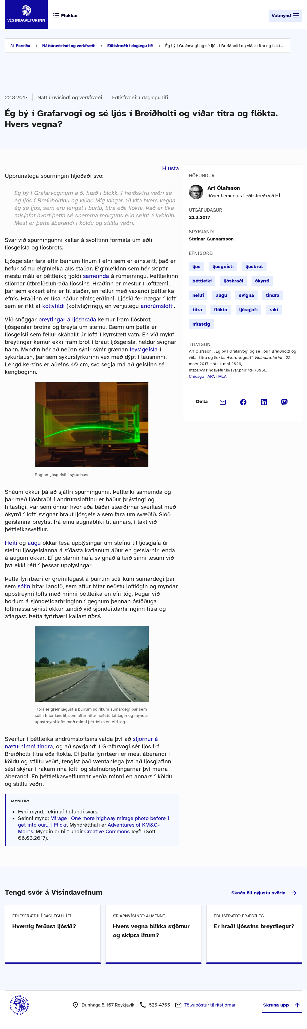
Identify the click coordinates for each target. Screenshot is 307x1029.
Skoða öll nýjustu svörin (264, 892)
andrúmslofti (157, 306)
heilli (198, 295)
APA (211, 376)
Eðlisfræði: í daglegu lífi (130, 45)
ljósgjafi (248, 310)
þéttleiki (202, 281)
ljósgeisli (223, 267)
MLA (222, 376)
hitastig (201, 324)
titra (197, 310)
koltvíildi (53, 306)
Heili (11, 543)
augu (34, 543)
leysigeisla (144, 349)
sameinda (96, 276)
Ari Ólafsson (223, 188)
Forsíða (23, 45)
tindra (272, 295)
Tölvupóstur (209, 1005)
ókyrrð (262, 281)
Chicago (196, 376)
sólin (24, 586)
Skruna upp (282, 1005)
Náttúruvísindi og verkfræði (68, 45)
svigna (246, 295)
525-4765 (159, 1005)
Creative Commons (107, 831)
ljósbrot (254, 267)
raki (274, 310)
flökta (220, 310)
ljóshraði (233, 281)
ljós (196, 267)
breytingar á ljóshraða (67, 319)
